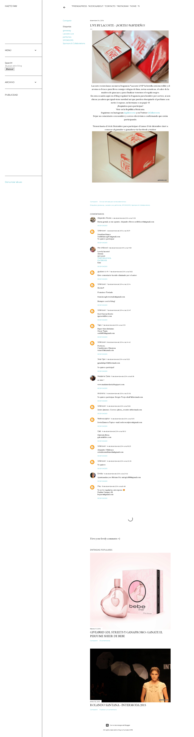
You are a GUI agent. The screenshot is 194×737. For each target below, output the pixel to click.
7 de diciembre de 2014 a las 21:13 (113, 325)
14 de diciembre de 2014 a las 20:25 (119, 461)
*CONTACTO (110, 6)
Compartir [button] (67, 21)
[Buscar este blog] (18, 66)
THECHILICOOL (104, 258)
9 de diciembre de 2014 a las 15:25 (118, 359)
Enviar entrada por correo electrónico (113, 202)
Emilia (100, 474)
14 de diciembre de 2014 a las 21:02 (116, 474)
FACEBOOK (102, 260)
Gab (99, 431)
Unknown (101, 231)
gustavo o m (103, 271)
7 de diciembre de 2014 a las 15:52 (121, 272)
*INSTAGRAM (123, 6)
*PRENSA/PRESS (79, 6)
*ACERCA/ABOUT (95, 6)
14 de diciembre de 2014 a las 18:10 (114, 431)
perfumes (67, 37)
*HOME (133, 6)
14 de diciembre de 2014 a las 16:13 (122, 419)
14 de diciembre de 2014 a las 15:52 (119, 406)
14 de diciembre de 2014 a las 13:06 (118, 393)
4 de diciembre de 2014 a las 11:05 (124, 218)
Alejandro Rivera (104, 218)
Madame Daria (103, 376)
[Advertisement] (15, 133)
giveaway (67, 30)
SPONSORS (68, 40)
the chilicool (102, 248)
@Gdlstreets (154, 112)
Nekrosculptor (103, 419)
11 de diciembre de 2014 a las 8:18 (122, 376)
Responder (102, 225)
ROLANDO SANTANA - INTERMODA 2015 (118, 705)
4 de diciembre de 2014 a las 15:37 (118, 231)
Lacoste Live (68, 34)
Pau (99, 486)
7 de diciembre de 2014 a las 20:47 (119, 310)
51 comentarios (105, 641)
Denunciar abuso (13, 182)
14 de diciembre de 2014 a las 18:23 (119, 446)
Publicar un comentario (108, 710)
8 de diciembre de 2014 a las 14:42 (119, 342)
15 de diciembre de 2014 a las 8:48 (114, 486)
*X (139, 6)
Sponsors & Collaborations (74, 43)
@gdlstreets (129, 112)
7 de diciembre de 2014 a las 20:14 (119, 284)
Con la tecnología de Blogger (118, 725)
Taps (99, 325)
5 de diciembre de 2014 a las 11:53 (120, 248)
